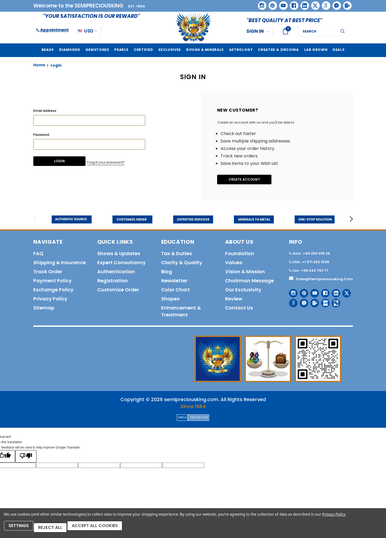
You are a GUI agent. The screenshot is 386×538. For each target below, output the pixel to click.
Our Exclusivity (243, 290)
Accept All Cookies (104, 529)
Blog (166, 272)
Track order (47, 272)
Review (233, 299)
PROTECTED (199, 418)
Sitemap (43, 308)
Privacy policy (50, 299)
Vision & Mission (245, 272)
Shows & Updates (118, 254)
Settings (21, 529)
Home (39, 65)
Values (233, 263)
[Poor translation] (25, 457)
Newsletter (174, 281)
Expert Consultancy (121, 263)
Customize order (118, 290)
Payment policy (52, 281)
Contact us (239, 308)
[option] (71, 221)
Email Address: (45, 110)
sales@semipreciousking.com (324, 280)
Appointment (52, 30)
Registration (112, 281)
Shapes (170, 299)
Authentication (116, 272)
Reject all (56, 529)
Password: (41, 134)
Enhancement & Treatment (181, 312)
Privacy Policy (333, 517)
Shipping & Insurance (59, 263)
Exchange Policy (53, 290)
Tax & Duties (176, 254)
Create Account (249, 180)
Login (56, 65)
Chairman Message (249, 281)
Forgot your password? (106, 161)
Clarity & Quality (181, 263)
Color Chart (175, 290)
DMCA (182, 418)
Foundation (239, 254)
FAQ (38, 254)
